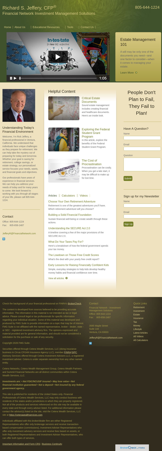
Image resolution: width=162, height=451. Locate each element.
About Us (20, 27)
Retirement (138, 307)
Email (126, 144)
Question (128, 155)
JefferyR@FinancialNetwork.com (19, 233)
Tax (135, 322)
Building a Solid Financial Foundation (69, 214)
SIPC (74, 352)
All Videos (138, 336)
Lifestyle (137, 329)
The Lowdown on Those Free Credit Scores (73, 255)
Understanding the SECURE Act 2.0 (69, 228)
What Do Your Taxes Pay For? (65, 241)
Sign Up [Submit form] (128, 224)
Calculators (68, 195)
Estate (136, 314)
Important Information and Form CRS (21, 444)
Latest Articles (140, 332)
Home (7, 27)
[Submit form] (128, 178)
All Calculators (140, 340)
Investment (138, 311)
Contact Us (87, 27)
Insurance (138, 318)
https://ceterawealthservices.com (25, 415)
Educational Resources (46, 27)
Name (127, 133)
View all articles (56, 278)
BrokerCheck (74, 303)
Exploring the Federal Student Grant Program (96, 133)
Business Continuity (52, 444)
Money (136, 325)
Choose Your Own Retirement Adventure (71, 201)
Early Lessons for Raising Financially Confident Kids (78, 265)
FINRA (67, 352)
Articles (52, 195)
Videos (84, 195)
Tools (70, 27)
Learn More (127, 72)
